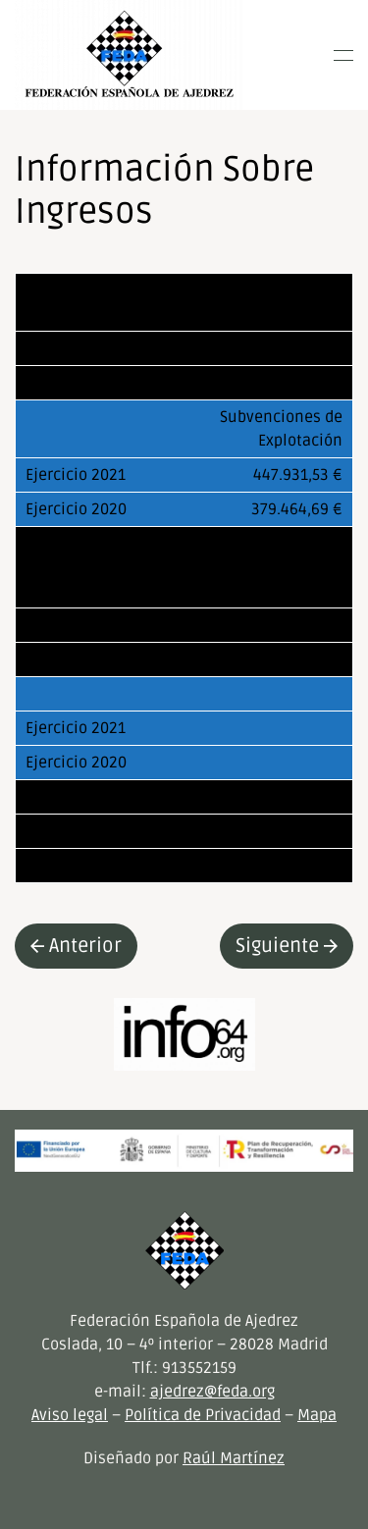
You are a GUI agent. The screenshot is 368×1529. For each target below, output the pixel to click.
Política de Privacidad (203, 1415)
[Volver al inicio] (129, 55)
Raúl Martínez (234, 1458)
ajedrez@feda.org (212, 1391)
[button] (343, 55)
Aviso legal (69, 1415)
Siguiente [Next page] (287, 946)
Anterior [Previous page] (76, 946)
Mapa (317, 1415)
